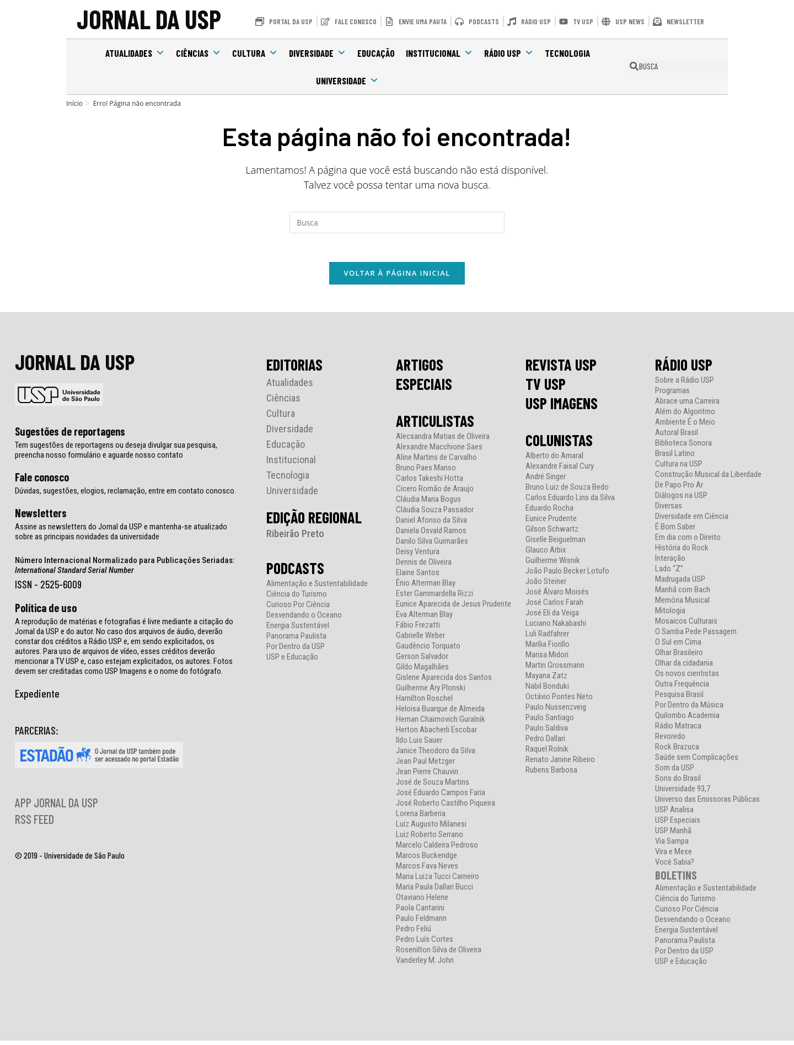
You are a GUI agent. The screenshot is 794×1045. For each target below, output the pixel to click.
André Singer (545, 481)
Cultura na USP (678, 468)
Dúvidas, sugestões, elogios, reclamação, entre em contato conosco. (125, 495)
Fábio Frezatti (418, 629)
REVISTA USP (561, 369)
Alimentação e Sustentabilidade (317, 588)
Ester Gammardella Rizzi (434, 598)
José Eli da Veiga (552, 617)
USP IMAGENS (561, 407)
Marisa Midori (546, 659)
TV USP (545, 388)
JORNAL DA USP (149, 19)
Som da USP (674, 772)
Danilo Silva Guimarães (432, 545)
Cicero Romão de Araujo (435, 493)
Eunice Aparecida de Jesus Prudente (453, 608)
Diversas (668, 510)
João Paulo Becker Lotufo (567, 575)
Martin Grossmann (554, 669)
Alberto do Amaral (554, 460)
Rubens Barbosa (551, 774)
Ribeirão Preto (295, 538)
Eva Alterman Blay (424, 619)
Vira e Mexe (673, 856)
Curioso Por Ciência (298, 609)
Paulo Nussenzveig (555, 711)
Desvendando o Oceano (304, 619)
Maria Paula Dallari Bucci (434, 891)
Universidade (347, 80)
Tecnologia (567, 52)
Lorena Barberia (421, 818)
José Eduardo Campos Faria (440, 797)
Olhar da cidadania (684, 667)
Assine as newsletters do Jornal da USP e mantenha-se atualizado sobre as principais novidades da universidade (121, 536)
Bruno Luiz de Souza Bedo (567, 491)
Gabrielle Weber (420, 640)
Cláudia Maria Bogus (428, 503)
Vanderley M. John (425, 964)
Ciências (198, 52)
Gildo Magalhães (422, 671)
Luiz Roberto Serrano (429, 839)
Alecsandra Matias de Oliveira (443, 441)
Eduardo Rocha (549, 512)
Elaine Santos (417, 577)
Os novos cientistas (687, 678)
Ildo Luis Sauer (419, 744)
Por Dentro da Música (689, 709)
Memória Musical (682, 604)
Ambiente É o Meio (685, 426)
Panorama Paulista (296, 640)
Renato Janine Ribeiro (560, 764)
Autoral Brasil (676, 437)
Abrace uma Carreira (687, 405)
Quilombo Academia (687, 720)
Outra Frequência (682, 688)
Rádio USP (509, 52)
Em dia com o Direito (688, 541)
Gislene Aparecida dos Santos (444, 682)
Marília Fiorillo (547, 648)
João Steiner (545, 586)
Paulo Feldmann (421, 923)
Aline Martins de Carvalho (436, 462)
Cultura (255, 52)
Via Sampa (672, 845)
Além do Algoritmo (685, 416)
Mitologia (670, 615)
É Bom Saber (675, 531)
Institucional (439, 52)
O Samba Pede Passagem (696, 636)
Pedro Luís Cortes (424, 943)
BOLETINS (676, 879)
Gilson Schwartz (551, 533)
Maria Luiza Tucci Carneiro (437, 881)
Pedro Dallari (545, 743)
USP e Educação (292, 661)
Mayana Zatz (546, 680)
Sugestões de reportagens (70, 435)
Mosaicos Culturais (686, 625)
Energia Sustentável (297, 630)
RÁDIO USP (683, 369)
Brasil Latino (675, 458)
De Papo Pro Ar (679, 489)
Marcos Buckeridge (426, 860)
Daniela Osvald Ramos (431, 535)
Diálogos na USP (681, 500)
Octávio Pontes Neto (559, 701)
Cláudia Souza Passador (435, 514)
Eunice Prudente (551, 523)
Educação (376, 52)
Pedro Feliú (413, 933)
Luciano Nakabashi (555, 628)
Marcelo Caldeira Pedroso (437, 849)
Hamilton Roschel (424, 703)
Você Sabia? (674, 866)
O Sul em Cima (678, 646)
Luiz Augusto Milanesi (431, 828)
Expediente (37, 697)
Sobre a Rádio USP (684, 384)
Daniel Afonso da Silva (431, 524)
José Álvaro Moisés (557, 596)
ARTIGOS (419, 369)
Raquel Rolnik (546, 753)
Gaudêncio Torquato (428, 650)
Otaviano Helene (422, 902)
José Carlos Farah (554, 607)
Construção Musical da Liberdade (708, 479)
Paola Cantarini (420, 912)
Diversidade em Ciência (691, 521)
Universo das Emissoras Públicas (707, 803)
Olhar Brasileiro (679, 657)
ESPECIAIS (424, 388)
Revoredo (670, 741)
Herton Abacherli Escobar (436, 734)
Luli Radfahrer (547, 638)
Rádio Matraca (678, 730)
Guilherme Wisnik (552, 565)
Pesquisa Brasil (679, 699)
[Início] (74, 103)
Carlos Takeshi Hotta (429, 482)
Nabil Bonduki (547, 690)
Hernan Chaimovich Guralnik (440, 723)
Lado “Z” (669, 573)
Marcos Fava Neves (427, 870)
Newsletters (41, 517)
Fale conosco (42, 481)
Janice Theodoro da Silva (435, 755)
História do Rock (682, 552)
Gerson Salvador (422, 661)
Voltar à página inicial (397, 277)
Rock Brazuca (677, 751)
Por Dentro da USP (295, 651)
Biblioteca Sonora (683, 447)
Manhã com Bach (682, 594)
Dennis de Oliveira (424, 566)
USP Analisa (674, 814)
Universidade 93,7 (682, 793)
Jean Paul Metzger (425, 765)
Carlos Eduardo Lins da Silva (570, 502)
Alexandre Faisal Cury (559, 470)
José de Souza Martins (432, 786)
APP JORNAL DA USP (56, 807)
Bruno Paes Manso (426, 472)
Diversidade (317, 52)
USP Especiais (677, 824)
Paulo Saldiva (546, 732)
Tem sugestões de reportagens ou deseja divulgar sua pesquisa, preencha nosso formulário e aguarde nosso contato (116, 454)
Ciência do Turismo (296, 598)
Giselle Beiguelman (555, 544)
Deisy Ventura (417, 556)
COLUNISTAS (559, 444)
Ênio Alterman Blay (425, 587)
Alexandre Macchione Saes (439, 451)
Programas (672, 395)
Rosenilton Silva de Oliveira (438, 954)
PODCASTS (295, 572)
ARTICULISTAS (435, 425)
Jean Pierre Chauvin (427, 776)
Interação (670, 562)
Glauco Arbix (545, 554)
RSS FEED (34, 823)
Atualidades (135, 52)
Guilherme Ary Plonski (430, 692)
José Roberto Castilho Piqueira (445, 807)
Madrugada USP (680, 583)
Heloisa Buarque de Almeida (440, 713)
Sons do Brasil (678, 782)
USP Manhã (673, 835)
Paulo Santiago (549, 722)
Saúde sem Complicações (696, 762)
